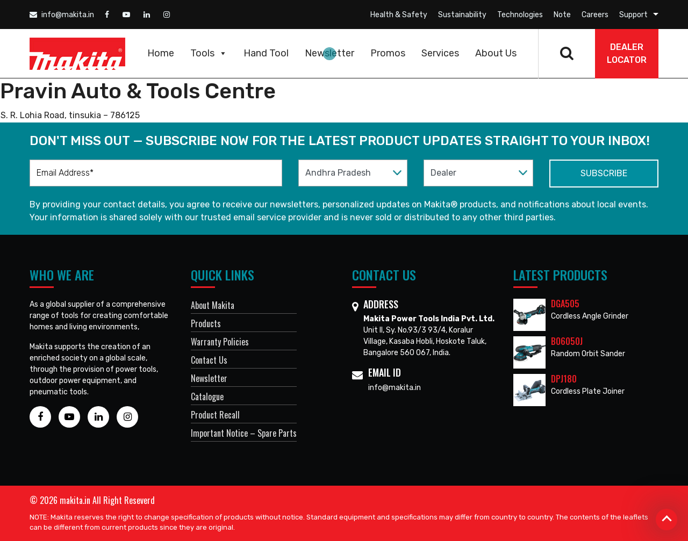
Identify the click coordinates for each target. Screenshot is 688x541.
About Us (496, 53)
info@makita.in (62, 14)
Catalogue (207, 396)
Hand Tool (266, 53)
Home (160, 53)
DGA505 (565, 303)
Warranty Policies (220, 341)
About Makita (212, 305)
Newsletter (329, 53)
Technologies (520, 14)
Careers (595, 14)
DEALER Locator (627, 53)
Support (633, 14)
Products (206, 323)
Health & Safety (398, 14)
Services (440, 53)
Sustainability (462, 14)
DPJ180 (564, 378)
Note (562, 14)
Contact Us (209, 360)
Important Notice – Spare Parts (244, 433)
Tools (208, 53)
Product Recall (215, 414)
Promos (387, 53)
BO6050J (567, 341)
